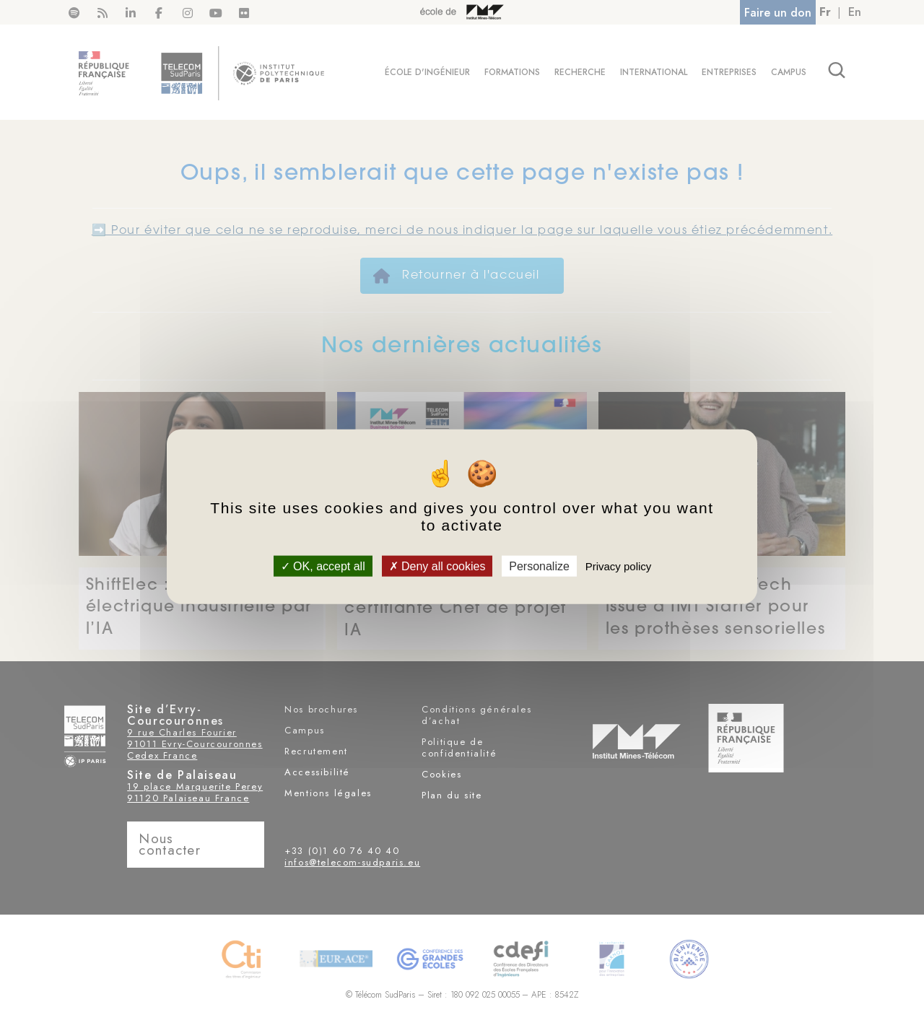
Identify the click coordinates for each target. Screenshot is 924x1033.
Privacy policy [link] (618, 566)
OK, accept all (323, 566)
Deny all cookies (437, 566)
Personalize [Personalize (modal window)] (539, 566)
